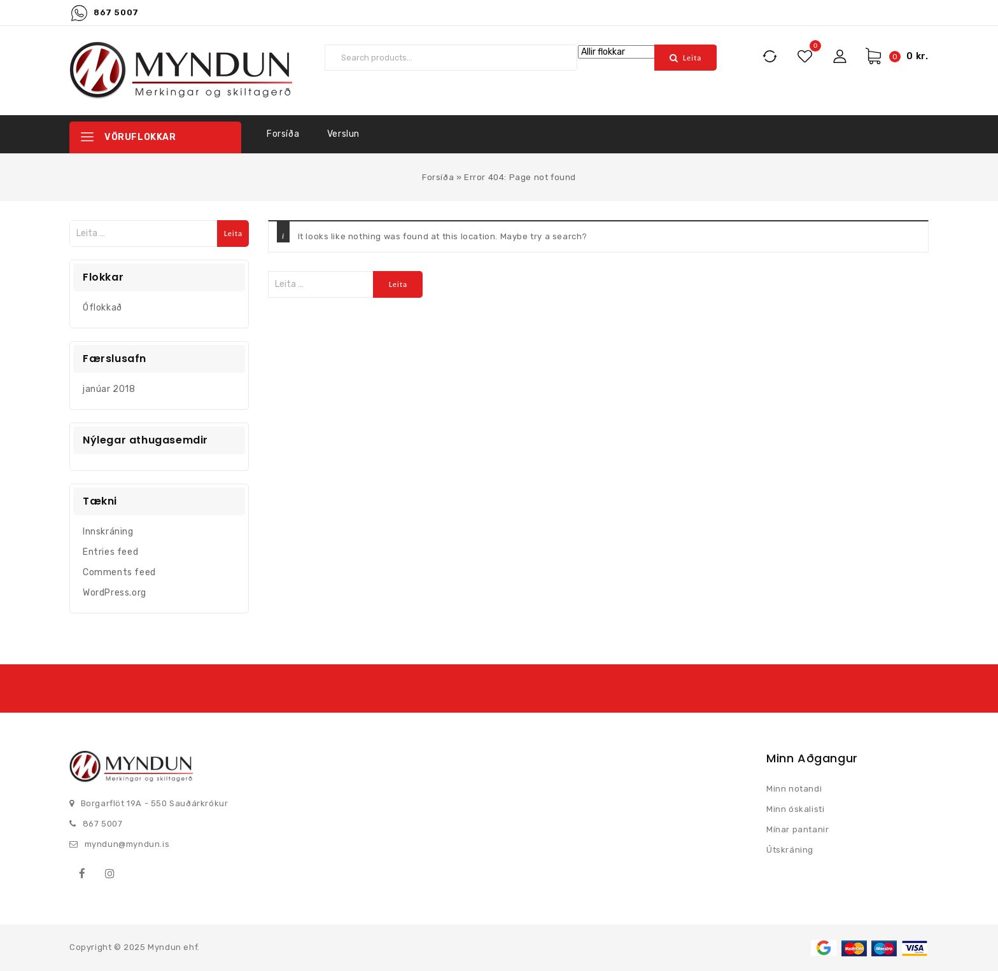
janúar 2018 (109, 389)
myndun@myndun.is (127, 844)
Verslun (343, 134)
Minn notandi (794, 788)
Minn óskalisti (795, 809)
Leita (692, 57)
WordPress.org (114, 592)
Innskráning (108, 531)
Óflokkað (102, 307)
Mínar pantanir (797, 829)
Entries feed (110, 552)
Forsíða (283, 134)
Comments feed (119, 572)
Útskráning (789, 850)
